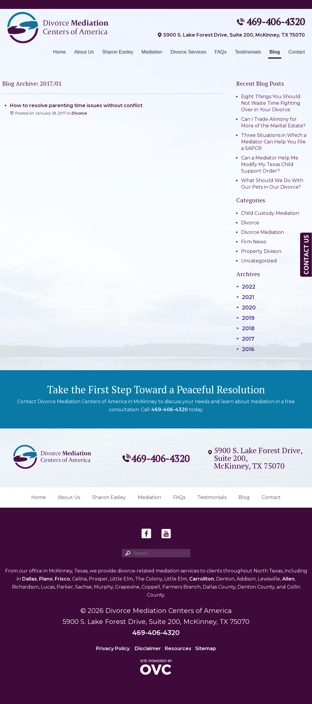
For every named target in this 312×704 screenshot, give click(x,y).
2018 (245, 328)
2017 (245, 339)
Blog (274, 51)
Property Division (261, 251)
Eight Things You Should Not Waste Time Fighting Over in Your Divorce (270, 103)
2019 (245, 318)
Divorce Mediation (262, 232)
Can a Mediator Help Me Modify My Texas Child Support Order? (269, 164)
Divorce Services (188, 51)
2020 (245, 308)
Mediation (152, 51)
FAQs (220, 51)
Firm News (253, 242)
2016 (245, 349)
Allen (288, 579)
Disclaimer (148, 648)
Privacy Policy (113, 648)
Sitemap (205, 648)
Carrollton (201, 579)
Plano (46, 579)
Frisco (62, 579)
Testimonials (248, 51)
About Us (84, 51)
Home (59, 51)
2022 (245, 287)
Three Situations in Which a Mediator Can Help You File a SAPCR (273, 141)
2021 (245, 297)
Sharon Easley (117, 51)
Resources (178, 648)
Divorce (79, 113)
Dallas (29, 579)
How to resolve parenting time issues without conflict (76, 105)
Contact (296, 51)
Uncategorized (259, 261)
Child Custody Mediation (270, 213)
